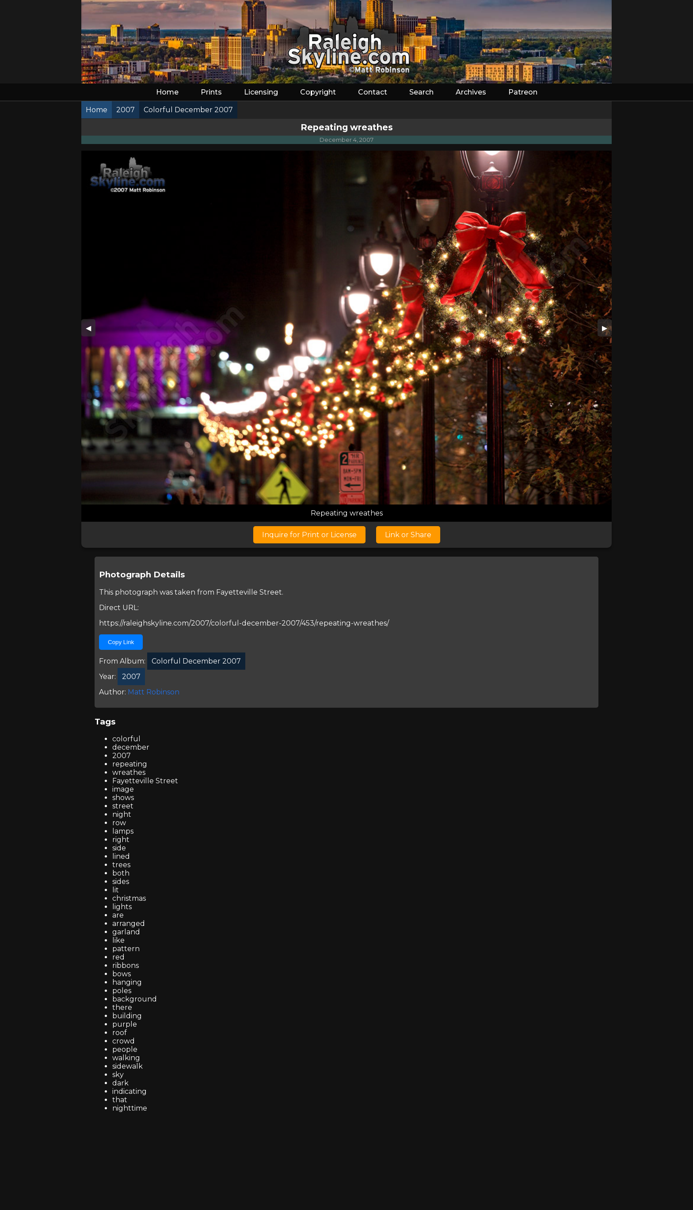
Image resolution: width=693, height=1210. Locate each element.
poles (121, 990)
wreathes (128, 772)
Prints (211, 92)
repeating (129, 764)
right (120, 839)
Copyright (318, 92)
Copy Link (121, 642)
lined (121, 856)
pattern (126, 948)
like (118, 940)
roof (119, 1032)
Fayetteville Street (249, 592)
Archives (471, 92)
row (119, 823)
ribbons (125, 965)
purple (124, 1024)
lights (122, 907)
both (120, 873)
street (122, 806)
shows (123, 797)
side (119, 848)
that (119, 1100)
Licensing (261, 92)
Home (167, 92)
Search (421, 92)
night (121, 814)
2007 (121, 755)
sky (118, 1074)
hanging (127, 982)
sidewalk (127, 1066)
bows (121, 974)
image (123, 789)
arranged (128, 923)
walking (126, 1058)
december (130, 747)
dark (120, 1083)
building (127, 1016)
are (118, 915)
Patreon (522, 92)
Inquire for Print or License (309, 535)
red (118, 957)
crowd (123, 1041)
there (122, 1007)
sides (120, 881)
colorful (126, 739)
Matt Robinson (153, 692)
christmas (129, 898)
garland (126, 932)
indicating (129, 1091)
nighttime (129, 1108)
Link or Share (408, 535)
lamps (122, 831)
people (124, 1049)
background (134, 999)
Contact (372, 92)
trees (121, 865)
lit (115, 890)
